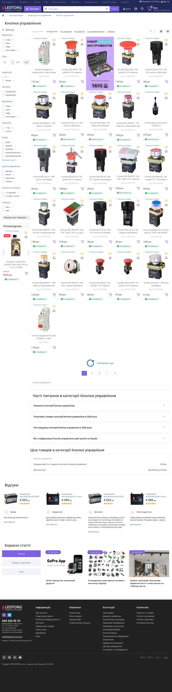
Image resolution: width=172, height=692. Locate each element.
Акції (38, 636)
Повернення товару (45, 626)
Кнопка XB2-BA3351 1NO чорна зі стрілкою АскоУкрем (44, 126)
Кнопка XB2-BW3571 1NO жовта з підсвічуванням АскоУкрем (43, 285)
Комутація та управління (39, 15)
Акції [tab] (21, 571)
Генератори (74, 612)
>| (115, 373)
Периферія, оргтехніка (113, 626)
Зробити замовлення (161, 10)
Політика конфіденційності (48, 619)
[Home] (3, 15)
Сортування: (38, 31)
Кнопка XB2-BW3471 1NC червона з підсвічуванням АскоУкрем (128, 126)
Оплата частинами (145, 616)
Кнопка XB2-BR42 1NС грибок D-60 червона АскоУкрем (128, 72)
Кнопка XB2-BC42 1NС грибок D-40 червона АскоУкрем (72, 72)
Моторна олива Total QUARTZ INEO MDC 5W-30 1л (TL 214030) (16, 264)
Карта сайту (41, 629)
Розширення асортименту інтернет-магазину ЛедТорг (106, 582)
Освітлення (108, 639)
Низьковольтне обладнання (116, 636)
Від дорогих (79, 31)
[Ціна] (6, 62)
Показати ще (100, 363)
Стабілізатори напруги (79, 623)
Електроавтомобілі (111, 629)
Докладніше (9, 522)
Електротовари (16, 15)
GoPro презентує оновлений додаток (60, 582)
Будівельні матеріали (113, 643)
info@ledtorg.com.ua (12, 636)
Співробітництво (91, 2)
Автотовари (108, 612)
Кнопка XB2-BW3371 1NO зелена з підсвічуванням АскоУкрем (43, 233)
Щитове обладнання (112, 646)
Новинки (111, 31)
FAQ (46, 2)
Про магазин (41, 612)
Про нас (37, 2)
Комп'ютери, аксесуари (114, 619)
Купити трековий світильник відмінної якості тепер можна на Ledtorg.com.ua (147, 583)
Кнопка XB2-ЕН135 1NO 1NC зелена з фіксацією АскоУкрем (156, 72)
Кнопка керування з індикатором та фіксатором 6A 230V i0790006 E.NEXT (44, 72)
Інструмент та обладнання (115, 649)
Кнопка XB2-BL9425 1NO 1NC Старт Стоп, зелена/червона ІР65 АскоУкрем (128, 179)
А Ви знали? (75, 2)
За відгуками (52, 31)
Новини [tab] (21, 553)
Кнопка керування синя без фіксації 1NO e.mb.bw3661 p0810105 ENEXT (156, 233)
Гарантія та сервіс (109, 2)
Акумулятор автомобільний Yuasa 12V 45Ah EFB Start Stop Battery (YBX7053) (72, 495)
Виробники (41, 633)
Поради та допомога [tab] (21, 562)
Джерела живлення (112, 616)
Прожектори (75, 619)
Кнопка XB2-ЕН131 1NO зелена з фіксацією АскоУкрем (72, 125)
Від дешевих (66, 31)
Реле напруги (75, 616)
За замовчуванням (96, 31)
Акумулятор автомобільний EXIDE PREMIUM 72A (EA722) (29, 495)
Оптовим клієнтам (145, 623)
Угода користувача (44, 616)
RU (168, 2)
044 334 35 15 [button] (11, 620)
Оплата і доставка (59, 2)
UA (165, 2)
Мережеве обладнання (113, 623)
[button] (8, 2)
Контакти (124, 2)
